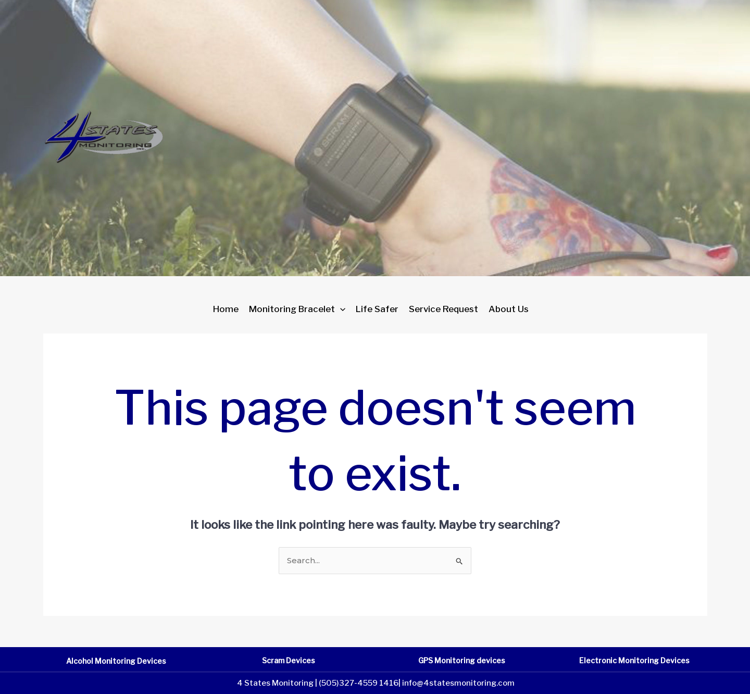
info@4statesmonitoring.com (458, 683)
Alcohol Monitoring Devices (116, 660)
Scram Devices (288, 660)
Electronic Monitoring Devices (634, 660)
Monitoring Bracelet (297, 309)
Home (226, 309)
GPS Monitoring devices (461, 660)
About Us (509, 309)
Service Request (443, 309)
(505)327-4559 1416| (360, 683)
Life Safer (377, 309)
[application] (340, 309)
